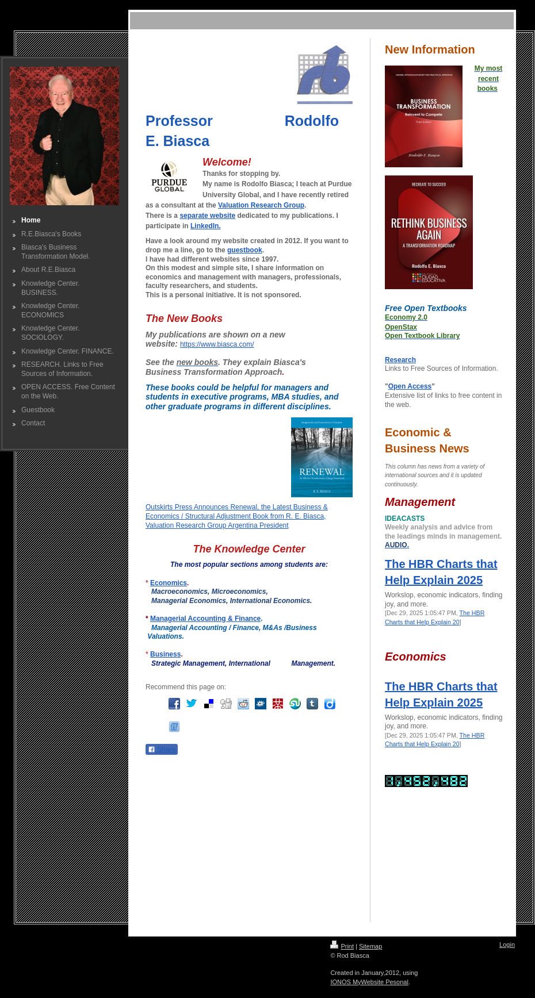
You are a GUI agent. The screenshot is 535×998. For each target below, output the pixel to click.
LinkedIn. (205, 226)
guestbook (244, 250)
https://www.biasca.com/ (217, 344)
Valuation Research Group (261, 205)
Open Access (410, 386)
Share (161, 750)
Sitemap (370, 946)
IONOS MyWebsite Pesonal (369, 981)
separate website (207, 216)
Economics (168, 583)
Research (400, 360)
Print (342, 946)
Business (165, 654)
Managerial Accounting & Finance (205, 619)
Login (507, 944)
